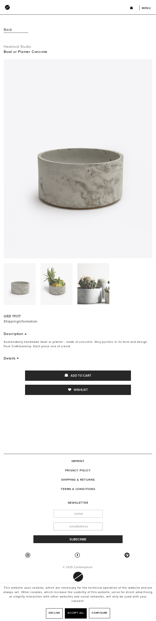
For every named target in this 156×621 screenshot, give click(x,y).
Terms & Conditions (78, 489)
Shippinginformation (21, 321)
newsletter (78, 502)
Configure (99, 612)
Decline (54, 612)
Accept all (76, 612)
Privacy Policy (78, 470)
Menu (146, 8)
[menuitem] (62, 12)
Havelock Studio (17, 47)
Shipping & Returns (78, 479)
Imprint (78, 461)
